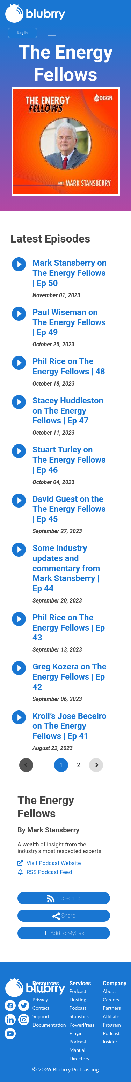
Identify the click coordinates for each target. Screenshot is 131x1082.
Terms (38, 991)
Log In (22, 32)
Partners (112, 1008)
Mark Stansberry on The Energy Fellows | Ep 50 (69, 273)
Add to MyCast (64, 933)
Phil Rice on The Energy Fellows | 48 (68, 366)
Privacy (40, 999)
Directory (80, 1058)
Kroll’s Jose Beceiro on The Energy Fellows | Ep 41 (69, 726)
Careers (111, 999)
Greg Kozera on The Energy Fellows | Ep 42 (69, 677)
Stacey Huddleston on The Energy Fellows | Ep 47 (67, 411)
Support (41, 1016)
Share (63, 916)
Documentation (49, 1025)
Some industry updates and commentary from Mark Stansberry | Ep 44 (66, 568)
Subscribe (63, 899)
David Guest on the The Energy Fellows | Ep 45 (69, 509)
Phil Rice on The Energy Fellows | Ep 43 (68, 628)
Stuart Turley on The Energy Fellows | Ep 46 (69, 460)
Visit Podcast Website (49, 863)
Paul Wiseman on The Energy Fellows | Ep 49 (69, 322)
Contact (41, 1008)
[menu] (52, 33)
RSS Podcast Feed (44, 872)
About (109, 991)
